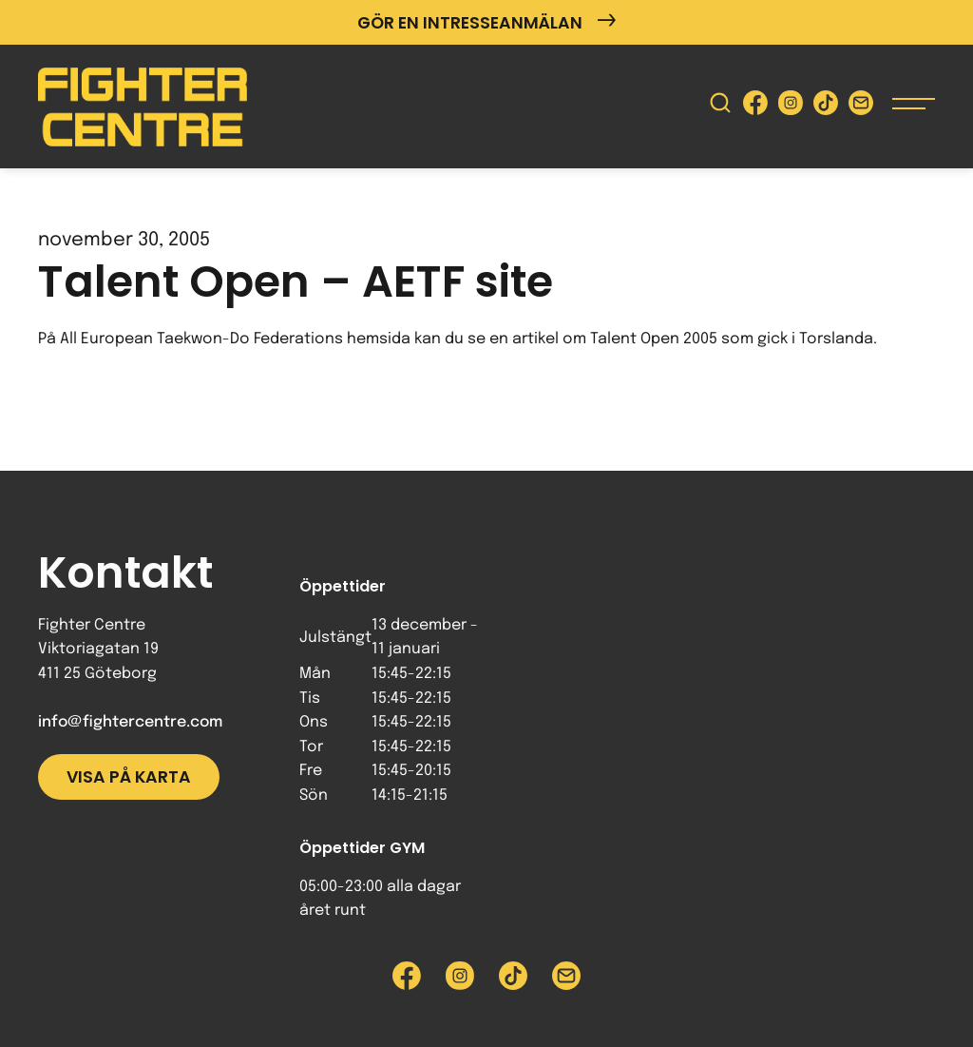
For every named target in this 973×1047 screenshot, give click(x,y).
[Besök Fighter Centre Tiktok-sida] (825, 107)
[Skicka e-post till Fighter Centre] (861, 107)
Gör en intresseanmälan (486, 22)
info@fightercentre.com (130, 722)
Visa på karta (129, 777)
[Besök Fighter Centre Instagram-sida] (790, 107)
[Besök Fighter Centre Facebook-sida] (755, 107)
